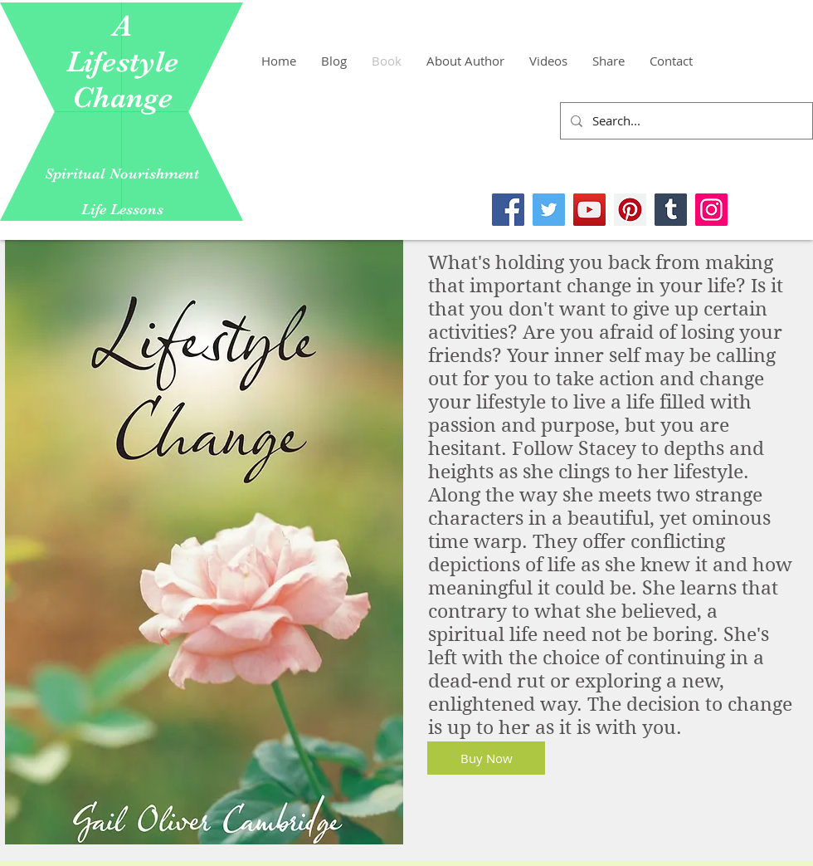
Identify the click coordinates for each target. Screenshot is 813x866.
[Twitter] (549, 209)
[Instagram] (711, 209)
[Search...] (684, 121)
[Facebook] (508, 209)
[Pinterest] (630, 209)
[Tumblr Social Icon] (671, 209)
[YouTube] (589, 209)
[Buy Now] (486, 758)
